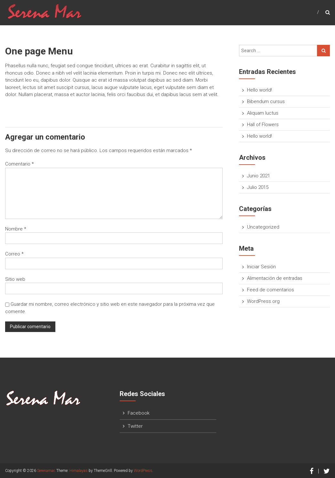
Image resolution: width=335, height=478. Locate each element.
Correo (14, 254)
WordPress (143, 470)
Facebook (138, 413)
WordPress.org (263, 301)
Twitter (135, 426)
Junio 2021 (258, 176)
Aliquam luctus (262, 113)
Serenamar (45, 470)
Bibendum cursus (266, 101)
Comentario (19, 164)
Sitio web (15, 279)
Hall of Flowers (263, 124)
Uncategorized (263, 227)
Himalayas (78, 470)
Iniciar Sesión (261, 267)
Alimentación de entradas (274, 278)
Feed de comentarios (270, 290)
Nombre (15, 229)
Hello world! (259, 90)
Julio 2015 (257, 187)
